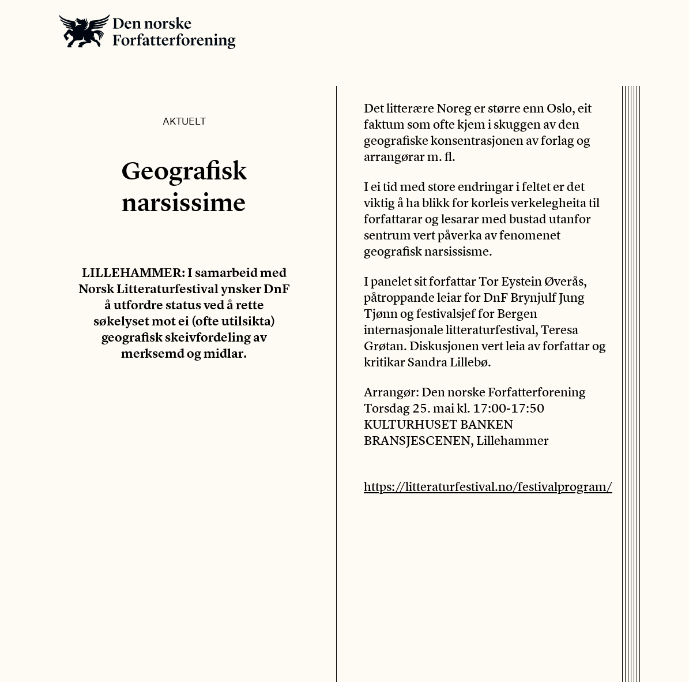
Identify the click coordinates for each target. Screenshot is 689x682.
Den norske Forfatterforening (147, 31)
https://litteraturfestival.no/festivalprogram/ (488, 486)
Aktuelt (184, 120)
